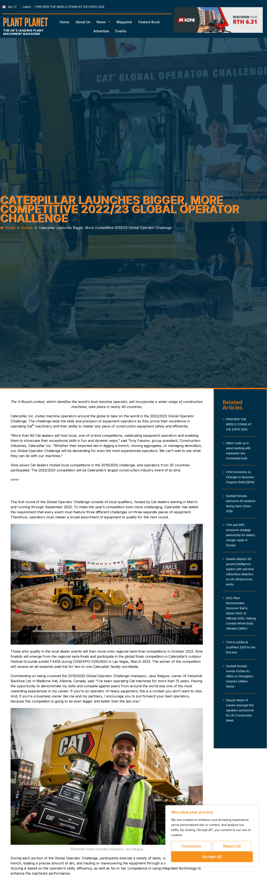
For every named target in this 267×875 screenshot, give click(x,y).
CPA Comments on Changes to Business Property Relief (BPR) (240, 477)
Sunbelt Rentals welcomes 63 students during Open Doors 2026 (240, 503)
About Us (83, 22)
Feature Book (149, 22)
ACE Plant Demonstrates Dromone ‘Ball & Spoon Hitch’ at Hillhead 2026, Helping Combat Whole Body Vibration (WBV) (241, 613)
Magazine (124, 22)
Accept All (212, 856)
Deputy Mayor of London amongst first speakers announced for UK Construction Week (240, 710)
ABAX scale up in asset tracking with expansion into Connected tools (238, 450)
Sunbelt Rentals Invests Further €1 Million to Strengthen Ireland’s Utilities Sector (239, 676)
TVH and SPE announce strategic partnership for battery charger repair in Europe (240, 535)
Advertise (101, 31)
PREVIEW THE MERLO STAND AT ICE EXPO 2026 (70, 6)
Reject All (232, 846)
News (103, 22)
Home (64, 22)
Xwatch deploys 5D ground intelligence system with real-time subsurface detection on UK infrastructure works (240, 571)
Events (120, 31)
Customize (191, 846)
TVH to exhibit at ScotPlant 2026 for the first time (240, 647)
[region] (212, 836)
